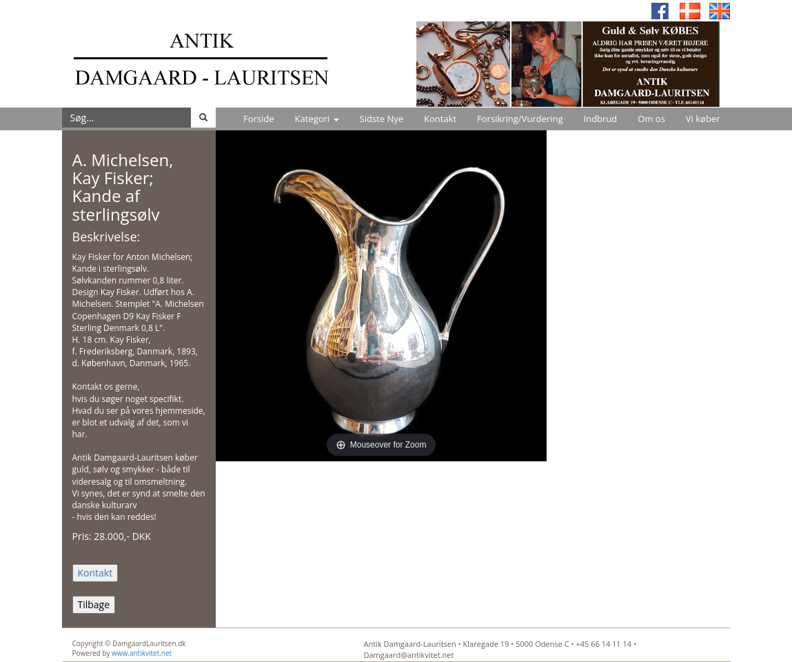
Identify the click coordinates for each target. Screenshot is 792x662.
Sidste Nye (381, 118)
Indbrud (601, 118)
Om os (651, 118)
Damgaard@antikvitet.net (409, 655)
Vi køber (703, 118)
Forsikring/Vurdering (519, 118)
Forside (258, 118)
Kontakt (440, 118)
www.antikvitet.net (142, 653)
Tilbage (94, 604)
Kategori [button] (317, 118)
